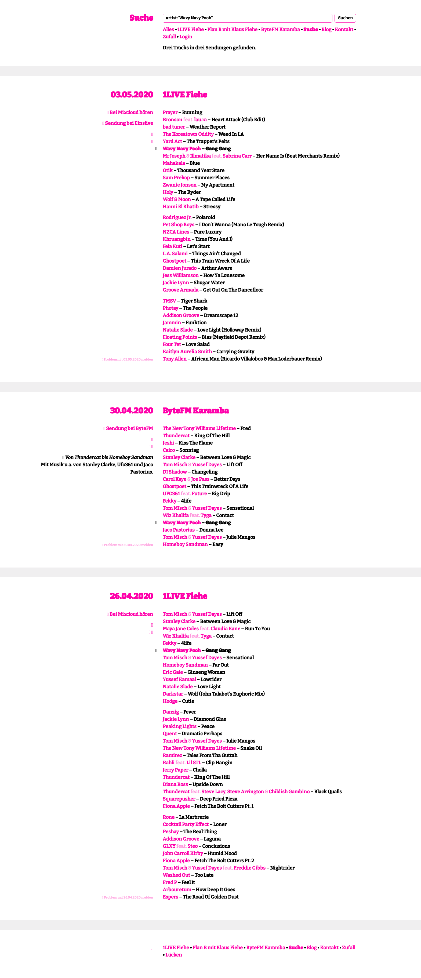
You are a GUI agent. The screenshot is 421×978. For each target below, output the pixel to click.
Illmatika (200, 156)
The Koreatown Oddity (188, 134)
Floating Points (180, 337)
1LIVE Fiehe (190, 29)
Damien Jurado (180, 268)
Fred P (170, 882)
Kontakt (344, 29)
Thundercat (176, 436)
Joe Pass (200, 479)
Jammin (172, 323)
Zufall (169, 37)
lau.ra (200, 120)
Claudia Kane (225, 629)
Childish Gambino (289, 792)
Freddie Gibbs (250, 868)
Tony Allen (175, 359)
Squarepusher (179, 799)
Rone (169, 817)
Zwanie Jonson (180, 185)
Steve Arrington (245, 792)
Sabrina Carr (237, 156)
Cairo (169, 450)
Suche (141, 18)
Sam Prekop (176, 178)
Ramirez (172, 755)
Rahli (169, 763)
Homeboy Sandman (185, 544)
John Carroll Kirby (183, 853)
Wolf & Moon (177, 199)
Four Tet (172, 344)
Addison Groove (181, 315)
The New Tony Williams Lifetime (199, 428)
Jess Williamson (181, 275)
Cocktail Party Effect (186, 824)
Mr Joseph (174, 156)
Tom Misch (175, 465)
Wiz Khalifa (176, 515)
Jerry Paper (175, 770)
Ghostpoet (174, 261)
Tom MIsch (175, 508)
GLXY (169, 846)
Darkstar (173, 694)
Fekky (169, 501)
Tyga (206, 515)
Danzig (171, 712)
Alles (168, 29)
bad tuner (174, 127)
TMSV (169, 301)
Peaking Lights (180, 726)
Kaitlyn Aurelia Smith (187, 352)
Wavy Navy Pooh (182, 149)
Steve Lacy (213, 792)
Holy (168, 192)
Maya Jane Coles (181, 629)
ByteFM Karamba (280, 29)
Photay (170, 308)
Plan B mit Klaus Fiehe (232, 29)
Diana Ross (175, 784)
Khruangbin (177, 239)
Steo (192, 846)
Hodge (170, 701)
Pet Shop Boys (178, 225)
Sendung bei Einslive (127, 123)
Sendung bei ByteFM (128, 428)
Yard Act (172, 141)
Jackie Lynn (176, 283)
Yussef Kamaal (179, 679)
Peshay (171, 832)
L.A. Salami (175, 254)
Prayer (170, 112)
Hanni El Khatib (181, 207)
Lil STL (193, 763)
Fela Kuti (172, 246)
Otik (168, 170)
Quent (170, 734)
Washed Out (176, 875)
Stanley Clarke (179, 457)
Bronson (172, 120)
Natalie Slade (178, 330)
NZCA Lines (176, 232)
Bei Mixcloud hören (130, 112)
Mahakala (174, 163)
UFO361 (171, 494)
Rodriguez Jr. (177, 217)
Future (199, 494)
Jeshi (168, 443)
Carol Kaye (174, 479)
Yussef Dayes (207, 465)
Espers (170, 897)
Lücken (173, 955)
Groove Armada (180, 290)
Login (185, 37)
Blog (326, 29)
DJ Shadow (175, 472)
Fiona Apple (176, 806)
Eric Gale (173, 672)
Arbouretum (177, 890)
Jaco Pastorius (179, 530)
